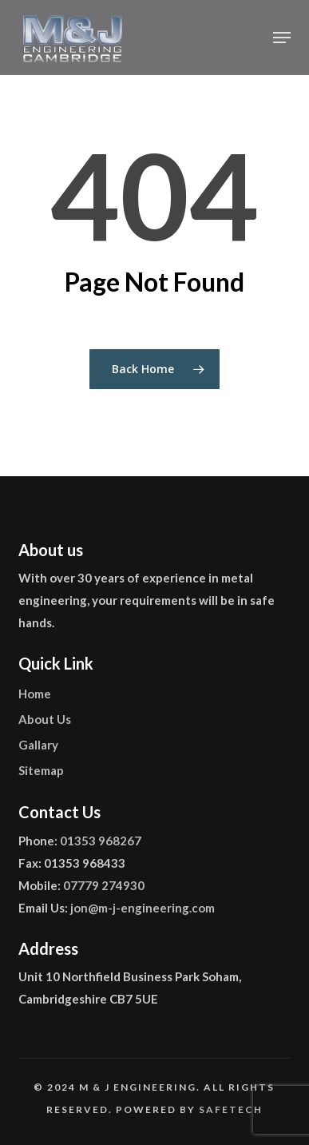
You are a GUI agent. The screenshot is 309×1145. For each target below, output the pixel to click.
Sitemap (41, 770)
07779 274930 (104, 885)
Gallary (38, 744)
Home (34, 693)
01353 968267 (100, 840)
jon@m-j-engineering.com (142, 907)
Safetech (231, 1109)
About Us (44, 719)
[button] (282, 38)
